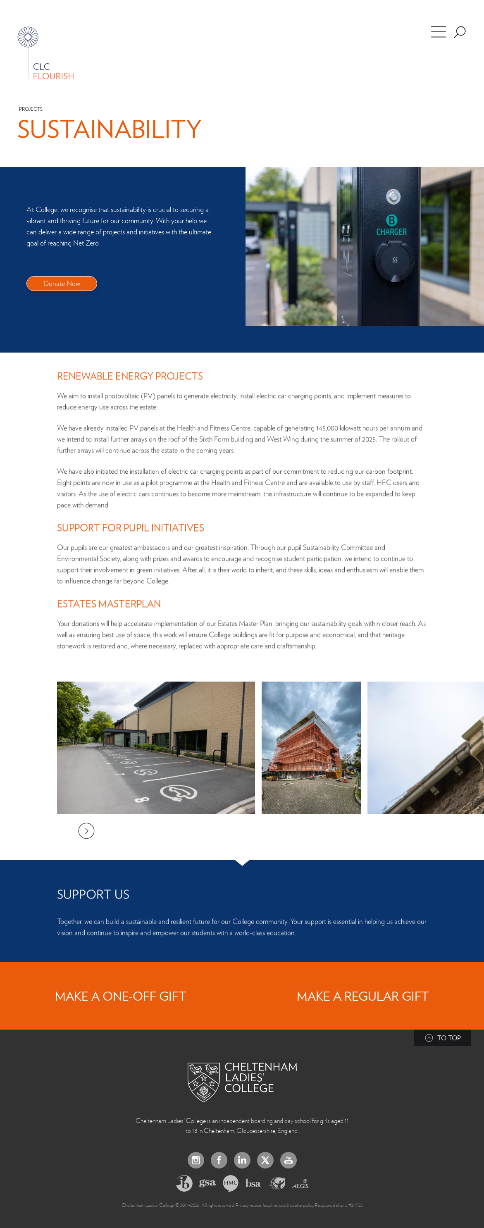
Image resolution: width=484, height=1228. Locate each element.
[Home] (45, 52)
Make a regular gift (363, 995)
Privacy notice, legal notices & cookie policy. (275, 1205)
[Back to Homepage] (242, 1082)
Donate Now (61, 283)
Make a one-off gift (120, 995)
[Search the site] (459, 32)
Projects (31, 108)
